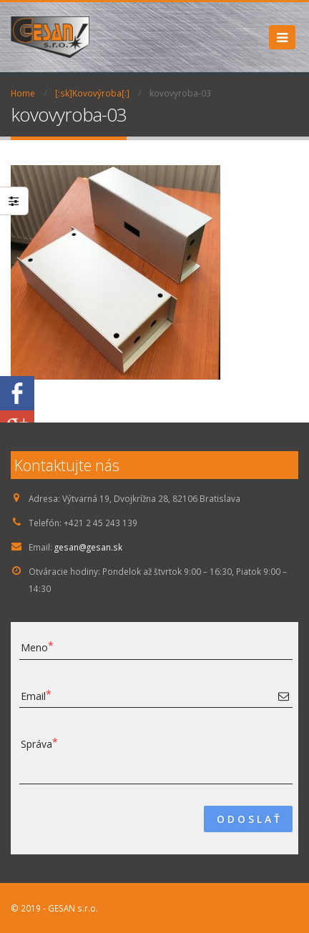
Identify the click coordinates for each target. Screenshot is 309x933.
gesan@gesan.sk (88, 547)
